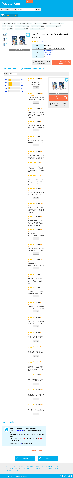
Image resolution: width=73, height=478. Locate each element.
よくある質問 (29, 19)
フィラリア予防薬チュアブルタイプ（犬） (25, 23)
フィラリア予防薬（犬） (11, 23)
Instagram (25, 458)
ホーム (3, 19)
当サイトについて (12, 19)
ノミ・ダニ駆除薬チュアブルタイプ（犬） (22, 26)
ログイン (29, 2)
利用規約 (50, 468)
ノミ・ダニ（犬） (10, 26)
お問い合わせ (39, 19)
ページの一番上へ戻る (36, 450)
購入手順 (21, 19)
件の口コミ (43, 41)
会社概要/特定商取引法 (33, 466)
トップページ (9, 470)
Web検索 (13, 9)
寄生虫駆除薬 (10, 28)
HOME (4, 23)
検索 (38, 9)
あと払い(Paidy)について (26, 468)
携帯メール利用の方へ (47, 466)
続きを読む (36, 87)
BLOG (48, 458)
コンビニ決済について (11, 468)
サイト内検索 (5, 9)
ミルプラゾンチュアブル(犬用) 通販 (40, 23)
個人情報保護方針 (40, 468)
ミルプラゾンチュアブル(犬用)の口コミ (56, 23)
